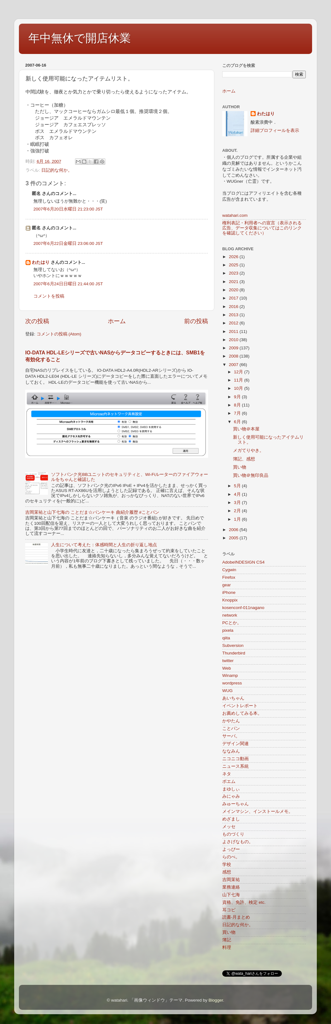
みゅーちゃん (235, 804)
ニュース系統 (235, 766)
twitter (228, 660)
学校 (226, 864)
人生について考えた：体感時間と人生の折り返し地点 (104, 544)
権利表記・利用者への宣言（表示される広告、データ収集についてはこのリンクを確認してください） (262, 228)
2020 (234, 289)
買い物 (239, 467)
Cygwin (229, 569)
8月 (238, 405)
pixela (227, 630)
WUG (227, 690)
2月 (238, 510)
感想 (226, 872)
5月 (238, 485)
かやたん (231, 721)
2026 (234, 256)
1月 (238, 519)
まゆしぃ (231, 789)
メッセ (228, 826)
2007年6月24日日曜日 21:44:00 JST (68, 283)
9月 (238, 396)
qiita (226, 638)
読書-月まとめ (236, 917)
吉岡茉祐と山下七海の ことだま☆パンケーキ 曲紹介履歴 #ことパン (92, 512)
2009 (234, 348)
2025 (234, 265)
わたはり (40, 262)
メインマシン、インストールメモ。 (257, 811)
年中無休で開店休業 (79, 38)
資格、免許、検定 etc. (244, 902)
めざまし (231, 819)
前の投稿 (196, 321)
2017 (234, 298)
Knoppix (230, 600)
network (229, 615)
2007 (234, 364)
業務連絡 (231, 887)
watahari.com (234, 215)
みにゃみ (231, 796)
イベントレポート (240, 705)
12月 (239, 372)
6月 (238, 421)
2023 (234, 273)
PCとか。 (231, 622)
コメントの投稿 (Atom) (59, 334)
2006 (234, 529)
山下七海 (231, 894)
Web (226, 668)
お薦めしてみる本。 (242, 713)
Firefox (228, 577)
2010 (234, 339)
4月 (238, 494)
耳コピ (228, 910)
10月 (239, 388)
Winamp (230, 675)
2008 (234, 356)
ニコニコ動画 (235, 758)
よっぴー (231, 849)
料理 (226, 947)
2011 (234, 331)
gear (226, 585)
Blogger (216, 1000)
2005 (234, 538)
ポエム (228, 781)
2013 (234, 314)
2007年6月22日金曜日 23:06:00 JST (68, 243)
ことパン (231, 728)
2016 (234, 306)
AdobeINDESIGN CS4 (243, 562)
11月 (239, 380)
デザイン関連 (235, 743)
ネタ (226, 774)
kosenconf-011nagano (243, 607)
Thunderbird (233, 653)
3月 (238, 502)
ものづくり (233, 834)
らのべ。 (231, 857)
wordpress (232, 683)
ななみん (231, 751)
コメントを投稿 (48, 296)
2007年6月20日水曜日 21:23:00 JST (68, 209)
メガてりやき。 (248, 450)
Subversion (233, 645)
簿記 (226, 940)
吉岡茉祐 (231, 879)
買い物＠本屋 (246, 429)
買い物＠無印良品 (250, 475)
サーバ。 (231, 736)
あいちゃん (233, 698)
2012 (234, 323)
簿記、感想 (244, 459)
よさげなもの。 (237, 841)
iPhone (228, 592)
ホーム (117, 321)
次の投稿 (37, 321)
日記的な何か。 (56, 170)
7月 (238, 413)
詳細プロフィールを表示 (275, 130)
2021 (234, 281)
